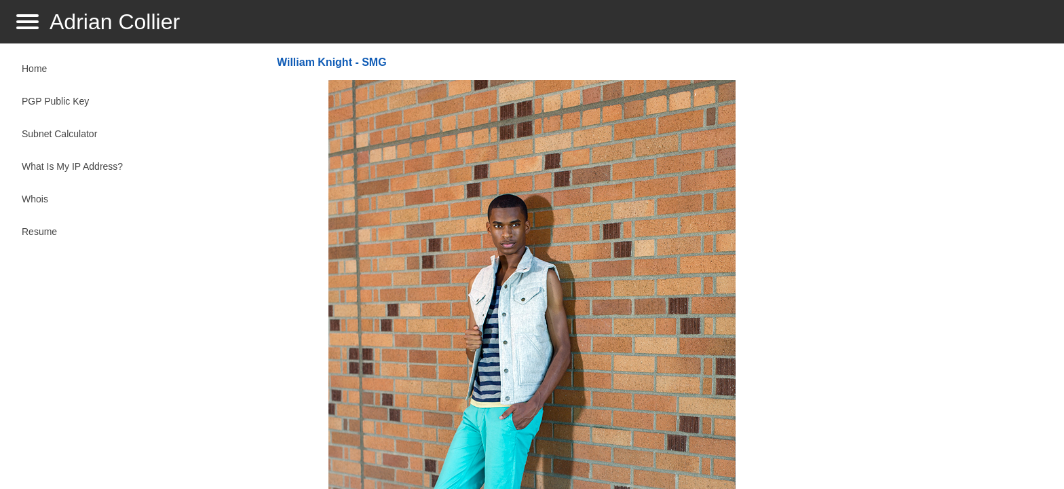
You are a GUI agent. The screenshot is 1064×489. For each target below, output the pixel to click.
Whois (35, 199)
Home (34, 68)
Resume (39, 231)
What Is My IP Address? (72, 166)
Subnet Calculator (59, 133)
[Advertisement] (920, 269)
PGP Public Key (55, 101)
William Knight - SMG (332, 62)
